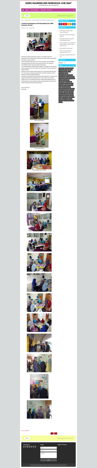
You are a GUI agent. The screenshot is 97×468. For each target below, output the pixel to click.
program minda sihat (62, 93)
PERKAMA (61, 92)
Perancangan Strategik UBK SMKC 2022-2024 (67, 55)
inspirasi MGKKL (66, 80)
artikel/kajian (61, 68)
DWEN (66, 73)
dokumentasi (61, 73)
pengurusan (72, 88)
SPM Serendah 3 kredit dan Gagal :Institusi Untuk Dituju (66, 31)
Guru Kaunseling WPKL (63, 78)
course (69, 71)
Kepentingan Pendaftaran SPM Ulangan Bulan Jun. (67, 35)
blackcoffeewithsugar (69, 68)
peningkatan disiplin (69, 90)
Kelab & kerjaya (68, 81)
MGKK (65, 85)
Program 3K (71, 92)
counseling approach (62, 71)
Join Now (27, 15)
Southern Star (71, 97)
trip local (70, 98)
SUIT (60, 98)
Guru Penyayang (71, 78)
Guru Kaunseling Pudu (70, 76)
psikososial (67, 95)
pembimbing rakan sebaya (63, 88)
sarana (60, 97)
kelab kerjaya (61, 83)
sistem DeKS (65, 97)
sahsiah (71, 95)
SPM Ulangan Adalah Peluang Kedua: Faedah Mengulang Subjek (67, 39)
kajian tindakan (61, 81)
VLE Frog (60, 100)
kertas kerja (67, 83)
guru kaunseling (62, 76)
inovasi (60, 80)
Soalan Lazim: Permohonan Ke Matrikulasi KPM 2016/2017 (66, 51)
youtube (60, 102)
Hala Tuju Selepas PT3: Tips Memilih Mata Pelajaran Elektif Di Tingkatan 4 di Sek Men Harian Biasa (68, 44)
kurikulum (61, 85)
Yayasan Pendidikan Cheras (68, 100)
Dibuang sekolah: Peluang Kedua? (66, 48)
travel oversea (64, 98)
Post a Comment (25, 430)
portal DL (65, 92)
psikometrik (61, 95)
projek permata (70, 93)
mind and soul (70, 85)
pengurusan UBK (62, 90)
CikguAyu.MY (64, 465)
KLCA (72, 83)
